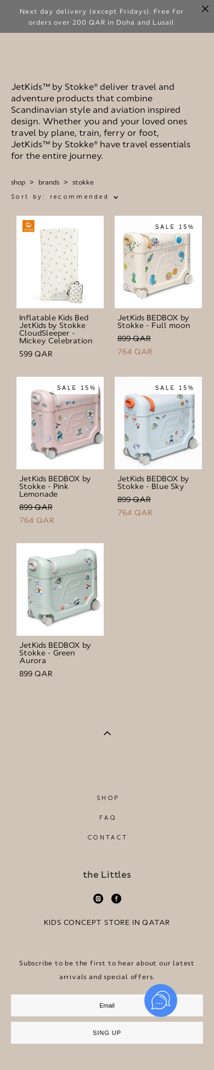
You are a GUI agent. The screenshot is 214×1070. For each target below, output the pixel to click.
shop (18, 182)
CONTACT (108, 837)
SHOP (108, 798)
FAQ (107, 817)
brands (48, 182)
